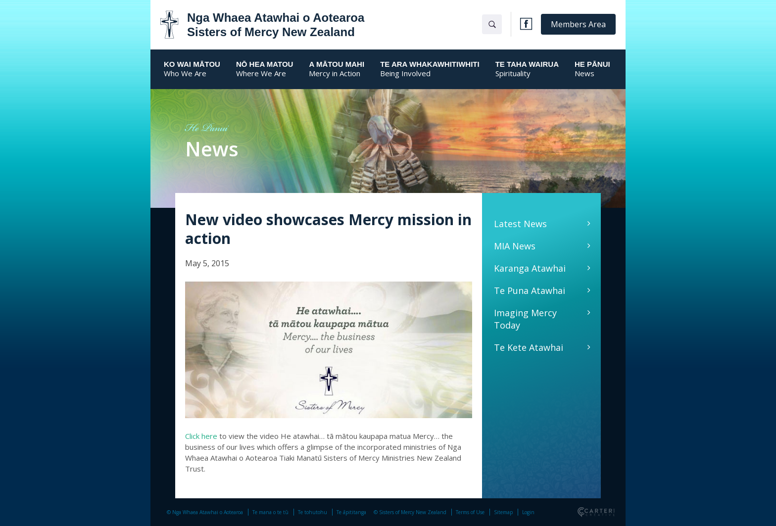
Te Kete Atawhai (528, 347)
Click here (201, 436)
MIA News (514, 246)
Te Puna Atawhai (529, 290)
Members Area (578, 24)
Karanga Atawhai (530, 268)
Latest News (520, 224)
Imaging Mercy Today (525, 319)
